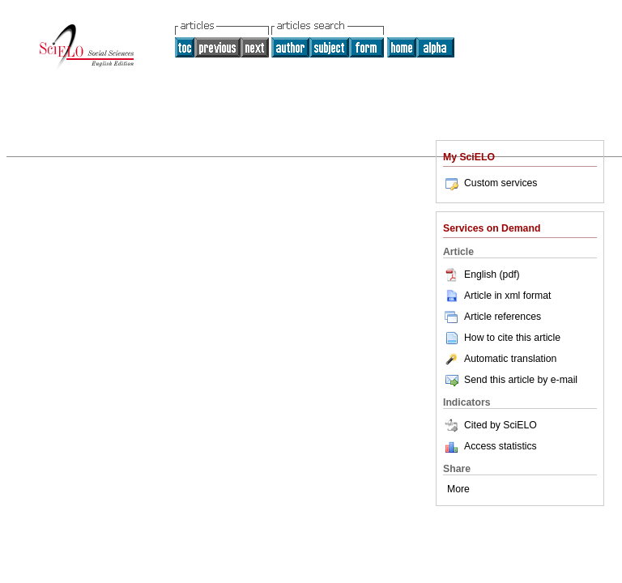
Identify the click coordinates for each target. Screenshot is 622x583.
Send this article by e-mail (510, 379)
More (458, 489)
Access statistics (500, 446)
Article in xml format (497, 295)
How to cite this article (512, 337)
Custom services (490, 183)
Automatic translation (499, 358)
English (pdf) (481, 274)
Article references (492, 316)
